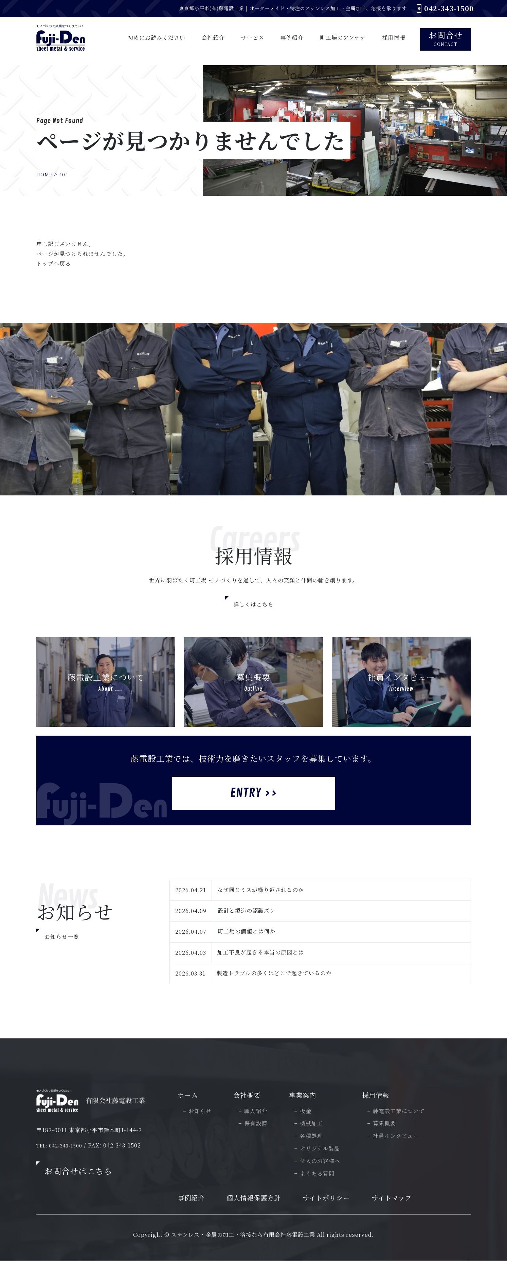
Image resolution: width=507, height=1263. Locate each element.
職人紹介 (258, 1112)
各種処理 (314, 1137)
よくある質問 (320, 1175)
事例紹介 (195, 1200)
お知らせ (203, 1112)
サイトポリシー (334, 1200)
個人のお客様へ (323, 1162)
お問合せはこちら (78, 1172)
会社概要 (250, 1096)
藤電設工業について (402, 1112)
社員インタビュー (399, 1137)
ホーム (191, 1096)
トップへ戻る (53, 263)
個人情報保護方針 (259, 1200)
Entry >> (253, 793)
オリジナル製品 (323, 1150)
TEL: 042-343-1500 (62, 1146)
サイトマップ (402, 1200)
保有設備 (258, 1125)
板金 (308, 1112)
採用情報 (379, 1096)
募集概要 (387, 1125)
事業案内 (306, 1096)
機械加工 (314, 1125)
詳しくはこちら (253, 604)
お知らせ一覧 (61, 937)
